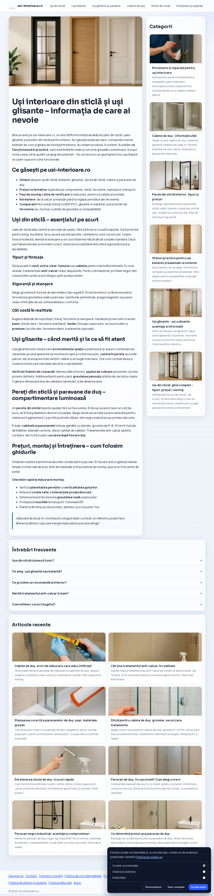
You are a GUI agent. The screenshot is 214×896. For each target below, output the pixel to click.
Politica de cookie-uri (149, 857)
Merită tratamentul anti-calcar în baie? (40, 593)
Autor (77, 883)
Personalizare (153, 887)
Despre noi (16, 876)
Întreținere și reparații (190, 6)
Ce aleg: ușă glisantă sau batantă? (37, 571)
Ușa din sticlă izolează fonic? (33, 560)
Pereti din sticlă (160, 6)
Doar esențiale (176, 887)
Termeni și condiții (51, 876)
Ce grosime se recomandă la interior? (39, 582)
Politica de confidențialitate (83, 876)
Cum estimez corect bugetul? (33, 604)
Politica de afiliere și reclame (28, 883)
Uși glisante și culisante (106, 6)
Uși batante (79, 6)
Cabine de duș (136, 6)
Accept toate (198, 887)
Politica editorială (60, 883)
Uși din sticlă (57, 6)
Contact (31, 876)
